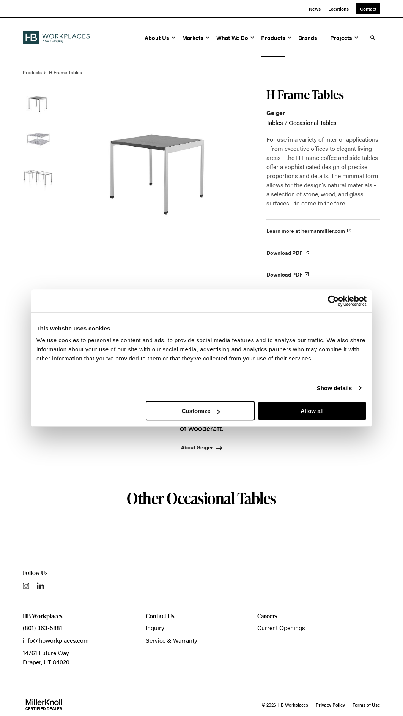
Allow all (312, 411)
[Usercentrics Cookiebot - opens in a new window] (333, 301)
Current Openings (281, 627)
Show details (334, 388)
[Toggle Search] (372, 37)
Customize (201, 411)
